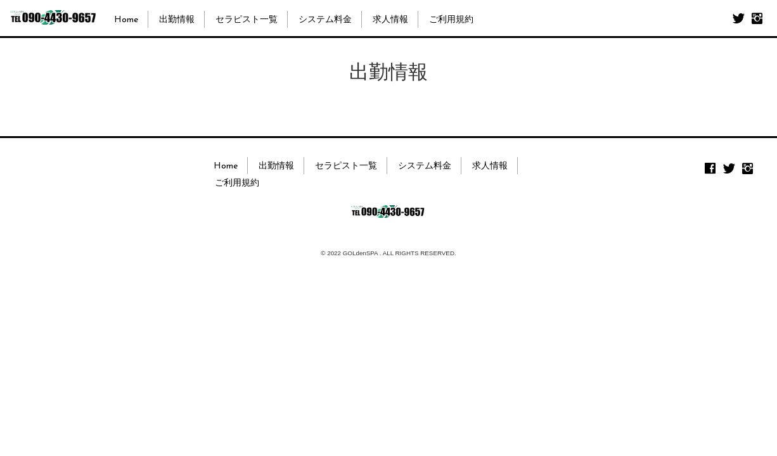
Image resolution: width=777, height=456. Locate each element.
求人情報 (390, 20)
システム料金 (325, 20)
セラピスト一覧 (246, 20)
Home (126, 20)
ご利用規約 (451, 20)
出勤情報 (177, 20)
